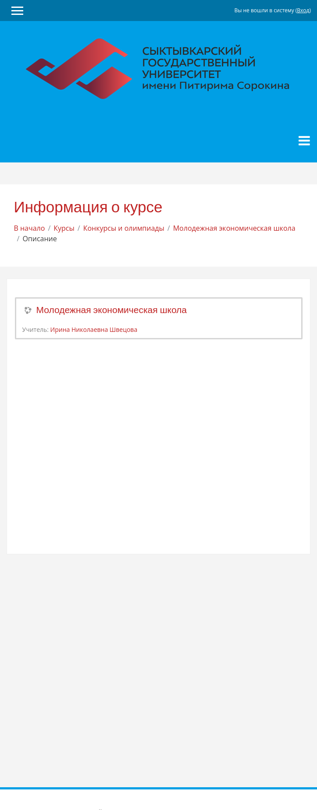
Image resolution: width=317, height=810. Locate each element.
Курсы (64, 228)
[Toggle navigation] (304, 140)
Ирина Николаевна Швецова (94, 329)
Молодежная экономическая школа (234, 228)
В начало (29, 228)
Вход (303, 10)
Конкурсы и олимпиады (123, 228)
